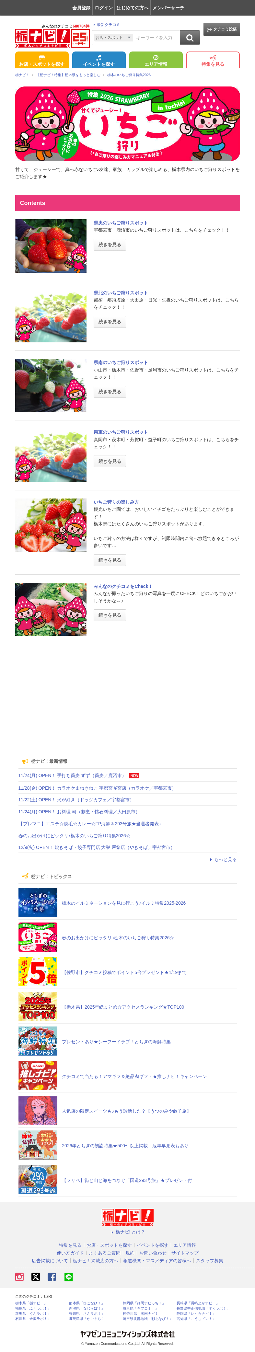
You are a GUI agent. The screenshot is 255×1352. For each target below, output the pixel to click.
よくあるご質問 (105, 1252)
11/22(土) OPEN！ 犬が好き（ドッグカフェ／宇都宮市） (76, 799)
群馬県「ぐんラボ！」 (33, 1313)
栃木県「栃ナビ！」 (31, 1303)
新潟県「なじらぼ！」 (87, 1308)
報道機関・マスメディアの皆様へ (157, 1260)
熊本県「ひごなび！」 (87, 1303)
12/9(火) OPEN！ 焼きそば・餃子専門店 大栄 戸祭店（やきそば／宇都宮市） (96, 847)
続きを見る (110, 244)
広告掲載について (50, 1260)
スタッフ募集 (209, 1260)
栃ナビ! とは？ (127, 1231)
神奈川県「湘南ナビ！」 (142, 1313)
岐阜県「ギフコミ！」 (140, 1308)
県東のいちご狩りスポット (121, 432)
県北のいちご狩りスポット (121, 292)
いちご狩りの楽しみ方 (116, 502)
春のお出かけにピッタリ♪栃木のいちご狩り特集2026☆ (74, 835)
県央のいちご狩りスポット (121, 222)
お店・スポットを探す (41, 61)
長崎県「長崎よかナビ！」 (198, 1303)
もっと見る (222, 859)
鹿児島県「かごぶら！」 (88, 1319)
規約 (129, 1252)
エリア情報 (156, 61)
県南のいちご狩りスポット (121, 362)
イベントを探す (99, 61)
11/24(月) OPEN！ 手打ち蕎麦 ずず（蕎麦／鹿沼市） (72, 775)
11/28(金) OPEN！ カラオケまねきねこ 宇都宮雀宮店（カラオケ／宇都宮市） (97, 788)
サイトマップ (185, 1252)
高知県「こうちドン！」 (196, 1319)
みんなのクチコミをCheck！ (123, 586)
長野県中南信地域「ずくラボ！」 (203, 1308)
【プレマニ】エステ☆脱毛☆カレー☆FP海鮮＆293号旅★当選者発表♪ (89, 823)
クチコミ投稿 (222, 29)
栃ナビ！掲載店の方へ (95, 1260)
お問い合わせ (153, 1252)
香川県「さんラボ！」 (87, 1313)
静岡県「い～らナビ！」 (196, 1313)
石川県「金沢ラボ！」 (33, 1319)
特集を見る (213, 61)
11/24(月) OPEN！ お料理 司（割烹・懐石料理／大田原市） (79, 811)
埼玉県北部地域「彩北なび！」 (148, 1319)
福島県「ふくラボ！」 (33, 1308)
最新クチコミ (106, 24)
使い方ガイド (70, 1252)
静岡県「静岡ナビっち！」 (144, 1303)
